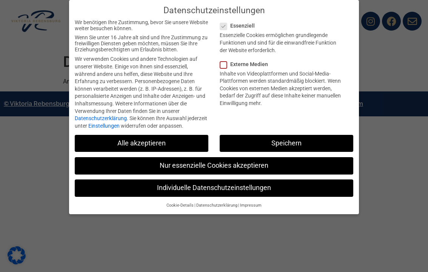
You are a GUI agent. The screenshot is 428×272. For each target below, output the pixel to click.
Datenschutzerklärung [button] (216, 205)
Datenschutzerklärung (101, 118)
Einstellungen (104, 126)
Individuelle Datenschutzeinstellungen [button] (214, 188)
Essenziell (240, 26)
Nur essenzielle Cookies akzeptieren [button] (214, 165)
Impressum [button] (251, 205)
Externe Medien (246, 64)
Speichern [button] (286, 143)
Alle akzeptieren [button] (141, 143)
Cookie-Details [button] (180, 205)
